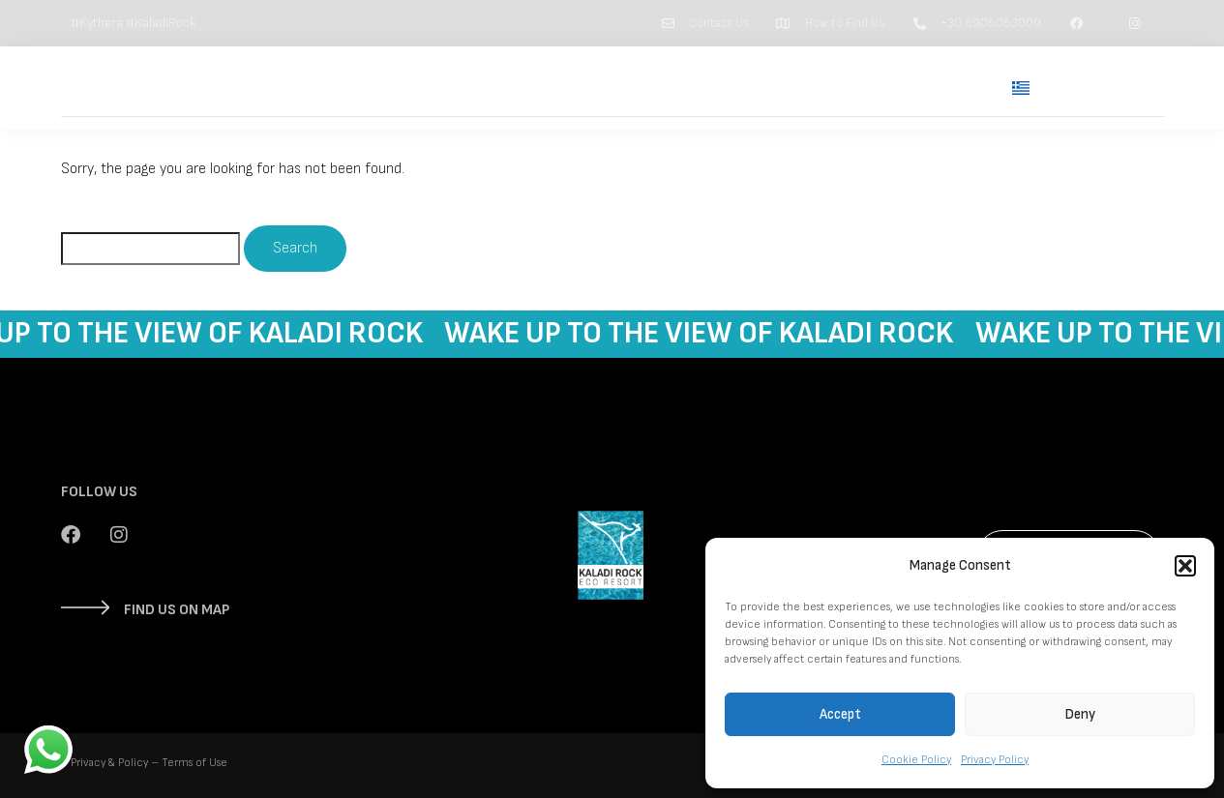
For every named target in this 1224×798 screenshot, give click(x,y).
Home (597, 87)
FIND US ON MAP (176, 610)
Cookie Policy (916, 760)
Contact (940, 87)
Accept (840, 714)
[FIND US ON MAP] (85, 607)
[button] (1185, 566)
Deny (1080, 714)
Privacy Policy (995, 760)
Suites (679, 87)
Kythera (846, 87)
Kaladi (760, 87)
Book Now (1103, 88)
